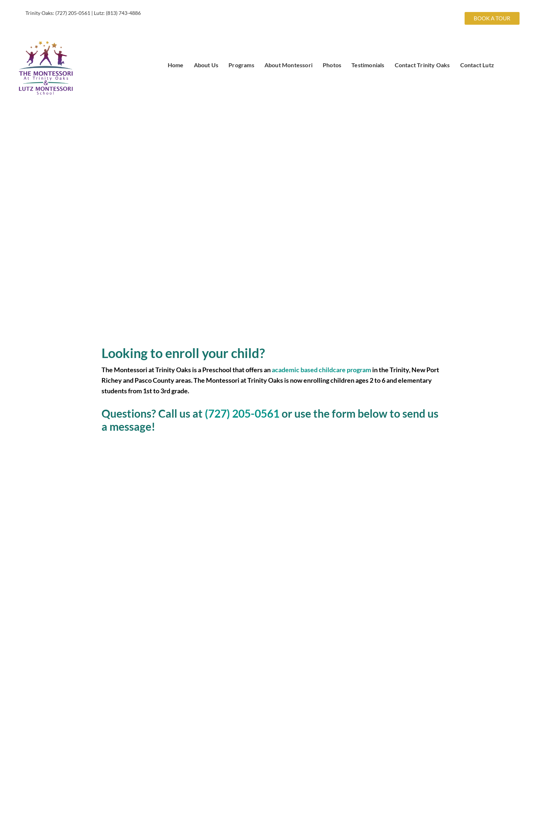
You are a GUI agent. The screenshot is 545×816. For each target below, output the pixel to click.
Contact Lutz (477, 64)
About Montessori (288, 64)
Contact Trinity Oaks (422, 64)
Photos (332, 64)
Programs (241, 64)
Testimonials (367, 64)
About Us (206, 64)
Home (176, 64)
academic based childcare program (321, 370)
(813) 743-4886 (123, 13)
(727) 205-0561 (72, 13)
